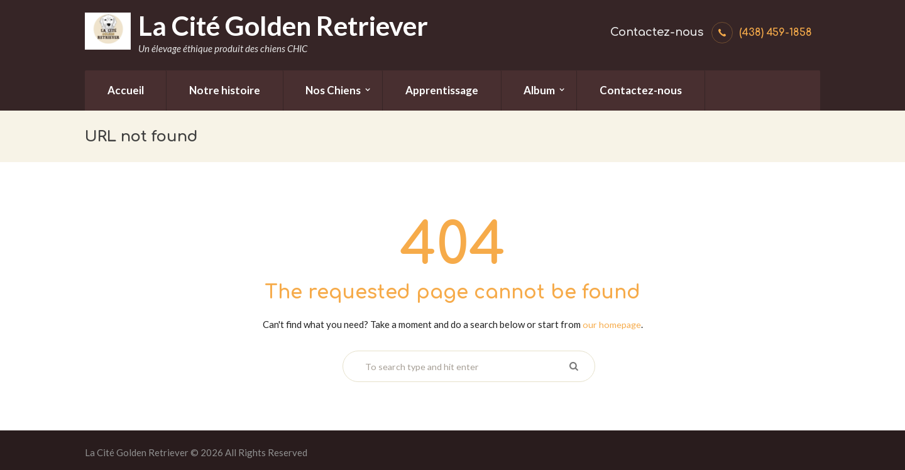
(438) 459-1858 (775, 32)
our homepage (612, 324)
